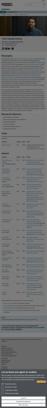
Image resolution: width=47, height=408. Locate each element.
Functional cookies (9, 387)
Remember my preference (23, 401)
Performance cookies (10, 393)
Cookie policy (41, 382)
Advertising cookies (9, 390)
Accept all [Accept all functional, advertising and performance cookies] (23, 398)
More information (23, 405)
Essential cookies (8, 384)
